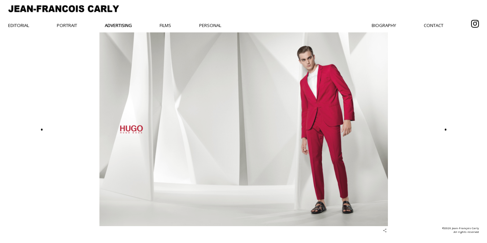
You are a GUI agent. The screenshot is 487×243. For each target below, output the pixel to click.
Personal (210, 25)
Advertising (118, 25)
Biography (384, 25)
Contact (433, 25)
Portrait (67, 25)
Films (165, 25)
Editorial (18, 25)
